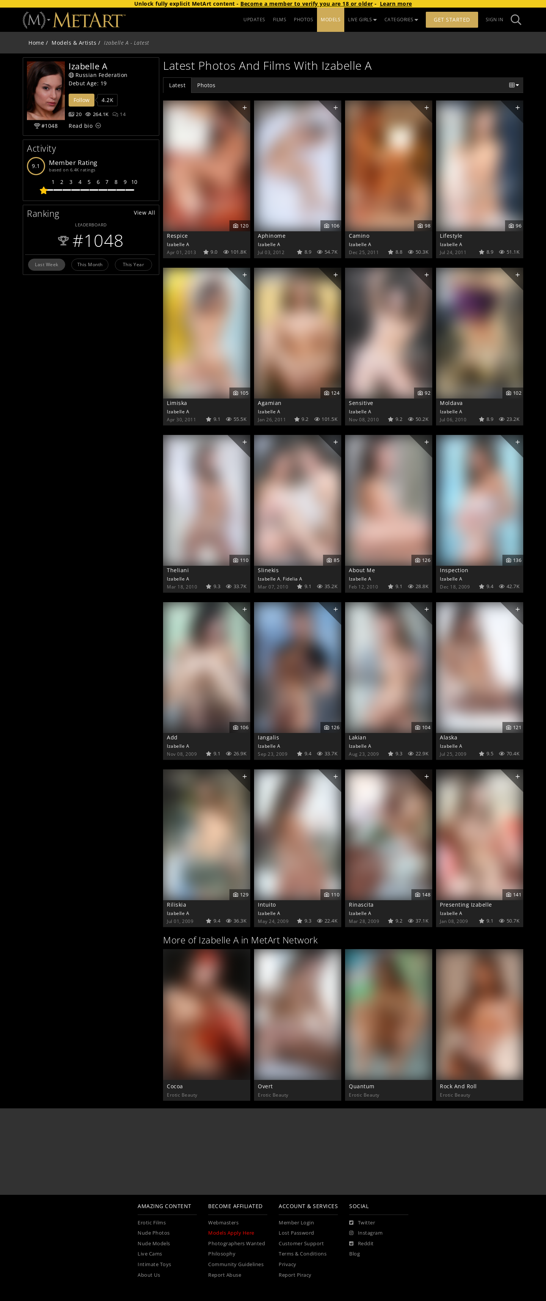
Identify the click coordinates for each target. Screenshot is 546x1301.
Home (36, 42)
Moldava (451, 402)
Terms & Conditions (302, 1254)
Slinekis (268, 570)
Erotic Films (152, 1222)
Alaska (448, 737)
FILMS (280, 19)
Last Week (46, 264)
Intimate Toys (154, 1264)
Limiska (177, 402)
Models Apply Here (231, 1233)
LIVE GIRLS (362, 19)
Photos (206, 85)
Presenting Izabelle (466, 904)
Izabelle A (178, 244)
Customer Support (301, 1243)
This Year (133, 264)
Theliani (178, 570)
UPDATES (254, 19)
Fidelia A (293, 579)
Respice (177, 235)
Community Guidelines (236, 1264)
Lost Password (296, 1233)
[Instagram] (366, 1233)
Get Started (452, 19)
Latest (177, 85)
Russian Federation (98, 74)
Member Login (296, 1222)
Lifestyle (451, 235)
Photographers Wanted (236, 1243)
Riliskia (176, 904)
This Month (90, 264)
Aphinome (272, 235)
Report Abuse (224, 1275)
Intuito (267, 904)
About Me (362, 570)
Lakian (357, 737)
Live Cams (150, 1254)
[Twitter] (362, 1222)
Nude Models (154, 1243)
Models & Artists (74, 42)
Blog (354, 1254)
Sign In (495, 19)
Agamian (270, 402)
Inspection (454, 570)
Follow (81, 100)
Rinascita (361, 904)
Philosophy (221, 1254)
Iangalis (268, 737)
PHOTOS (303, 19)
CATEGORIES (401, 19)
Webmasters (223, 1222)
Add (172, 737)
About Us (149, 1275)
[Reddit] (361, 1243)
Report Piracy (295, 1275)
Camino (359, 235)
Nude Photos (154, 1233)
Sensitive (361, 402)
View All (144, 212)
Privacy (288, 1264)
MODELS (330, 19)
